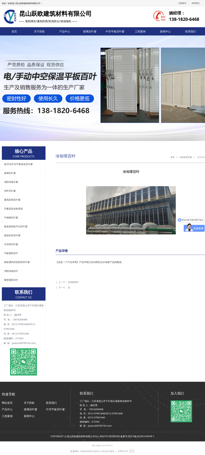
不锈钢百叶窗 (11, 217)
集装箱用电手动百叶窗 (16, 226)
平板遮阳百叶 (11, 253)
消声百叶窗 (10, 191)
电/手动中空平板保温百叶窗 (18, 164)
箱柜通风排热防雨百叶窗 (17, 262)
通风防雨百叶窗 (12, 200)
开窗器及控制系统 (13, 209)
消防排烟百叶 (11, 271)
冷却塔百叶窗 (186, 157)
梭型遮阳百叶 (11, 280)
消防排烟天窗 (11, 182)
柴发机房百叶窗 (12, 235)
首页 (173, 157)
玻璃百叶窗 (10, 173)
